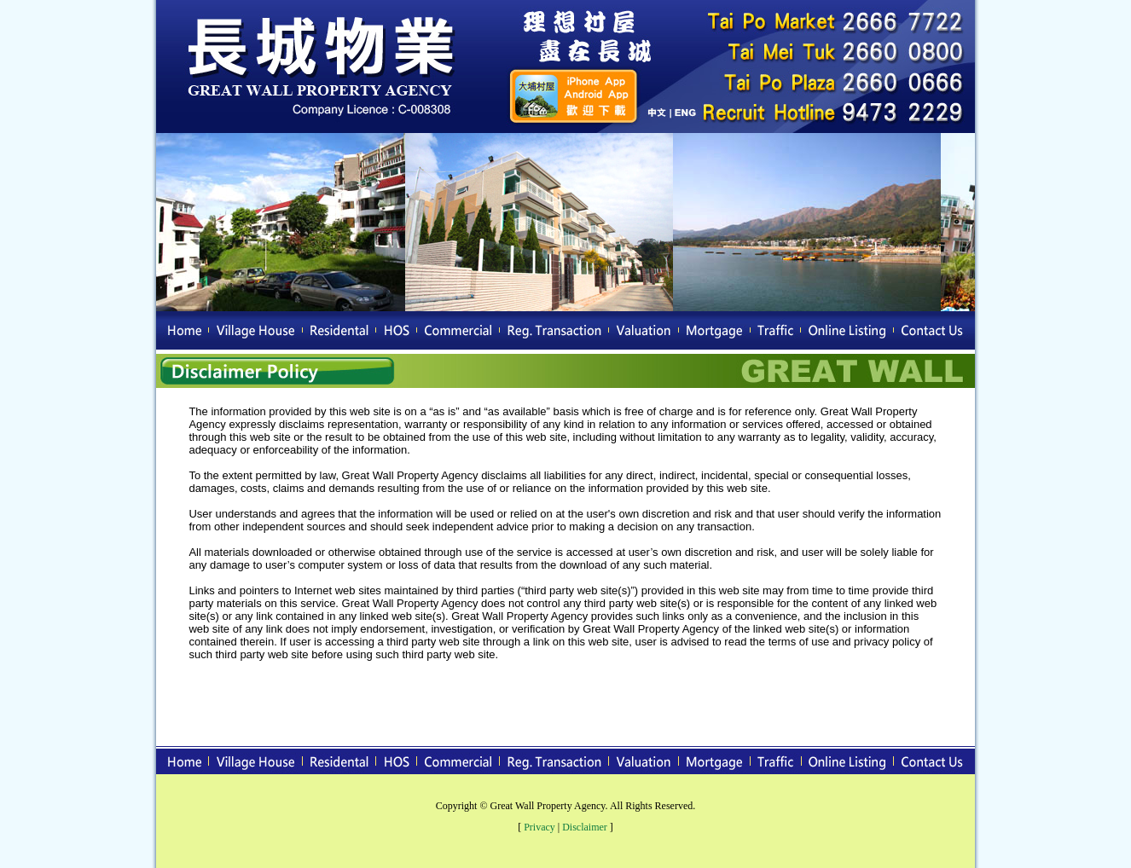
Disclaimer (584, 827)
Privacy (539, 827)
